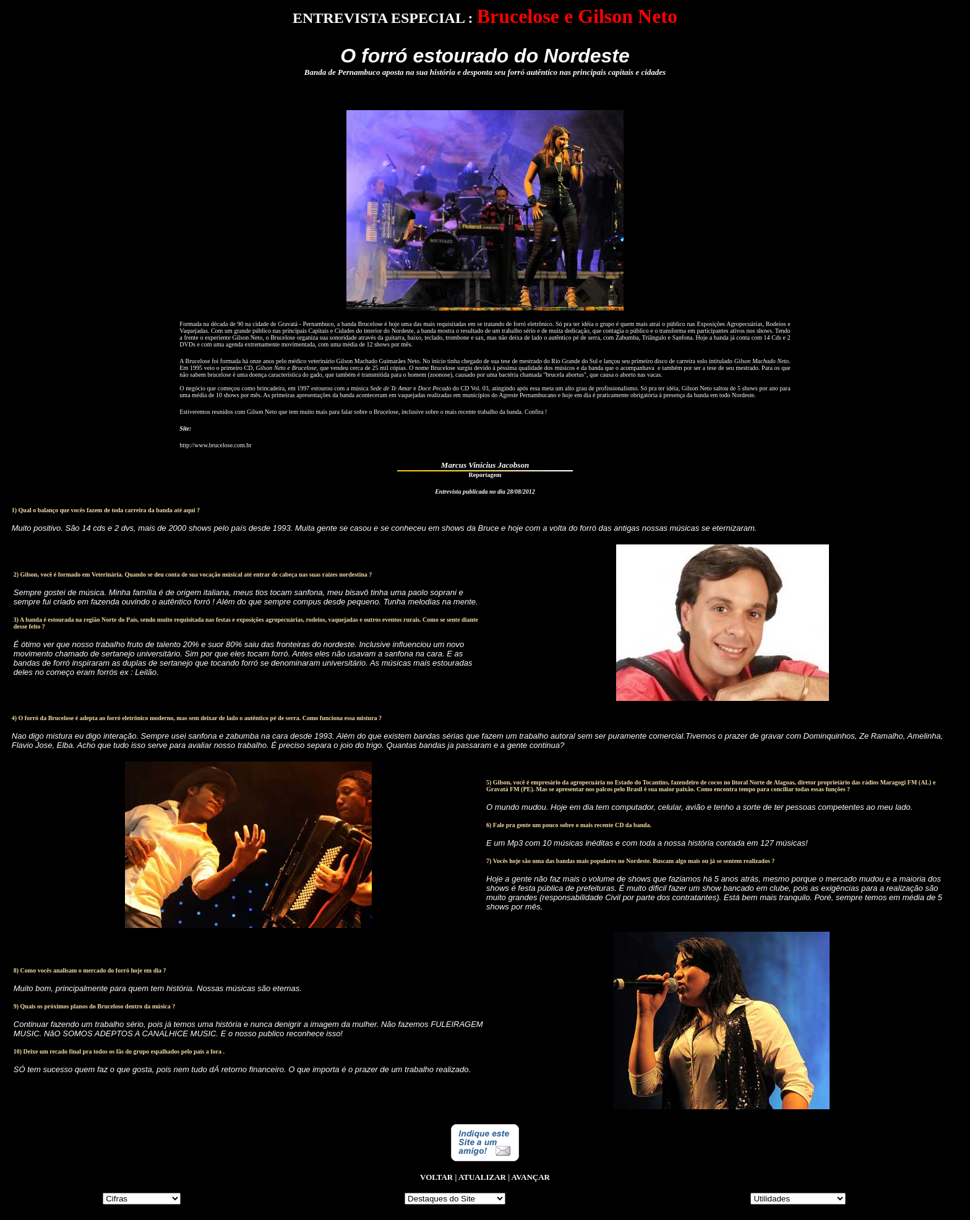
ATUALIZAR (482, 1177)
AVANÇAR (531, 1177)
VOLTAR (436, 1177)
